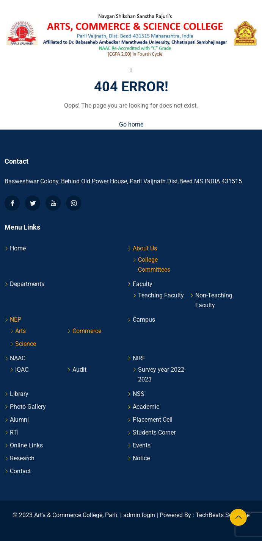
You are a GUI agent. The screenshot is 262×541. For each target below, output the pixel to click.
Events (142, 445)
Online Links (26, 445)
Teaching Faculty (161, 295)
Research (22, 458)
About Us (145, 248)
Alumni (19, 419)
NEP (15, 319)
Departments (27, 284)
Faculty (142, 284)
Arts (20, 331)
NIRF (139, 358)
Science (25, 343)
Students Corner (154, 432)
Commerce (86, 331)
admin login (139, 515)
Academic (146, 406)
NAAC (17, 358)
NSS (138, 393)
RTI (14, 432)
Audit (79, 369)
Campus (144, 319)
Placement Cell (153, 419)
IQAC (21, 369)
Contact (20, 471)
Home (18, 248)
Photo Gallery (28, 406)
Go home (131, 124)
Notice (141, 458)
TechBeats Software (222, 515)
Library (19, 393)
